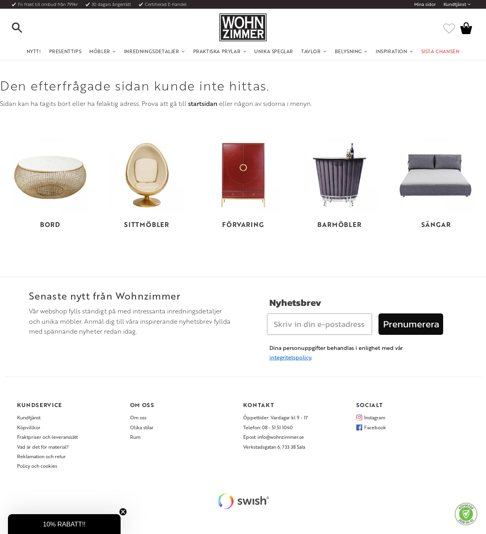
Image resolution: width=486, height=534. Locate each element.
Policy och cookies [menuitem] (37, 466)
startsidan (202, 103)
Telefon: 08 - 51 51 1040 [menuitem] (268, 427)
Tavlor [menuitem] (311, 51)
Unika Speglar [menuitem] (273, 51)
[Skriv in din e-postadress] (319, 324)
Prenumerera (411, 324)
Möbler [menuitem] (99, 51)
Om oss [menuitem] (138, 417)
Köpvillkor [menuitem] (28, 427)
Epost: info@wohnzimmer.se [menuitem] (273, 437)
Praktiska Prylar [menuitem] (217, 51)
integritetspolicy (290, 357)
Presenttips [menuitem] (65, 51)
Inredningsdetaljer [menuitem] (151, 51)
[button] (24, 28)
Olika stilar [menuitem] (142, 427)
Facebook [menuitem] (375, 427)
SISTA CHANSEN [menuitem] (440, 51)
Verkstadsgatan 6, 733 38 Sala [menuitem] (274, 446)
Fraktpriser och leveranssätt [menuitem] (47, 437)
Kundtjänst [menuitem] (455, 4)
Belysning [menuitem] (348, 51)
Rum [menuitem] (135, 437)
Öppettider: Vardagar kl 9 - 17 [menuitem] (275, 417)
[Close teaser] (123, 512)
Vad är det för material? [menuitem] (43, 446)
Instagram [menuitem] (374, 417)
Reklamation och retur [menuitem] (41, 456)
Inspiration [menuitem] (391, 51)
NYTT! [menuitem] (34, 51)
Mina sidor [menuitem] (425, 4)
